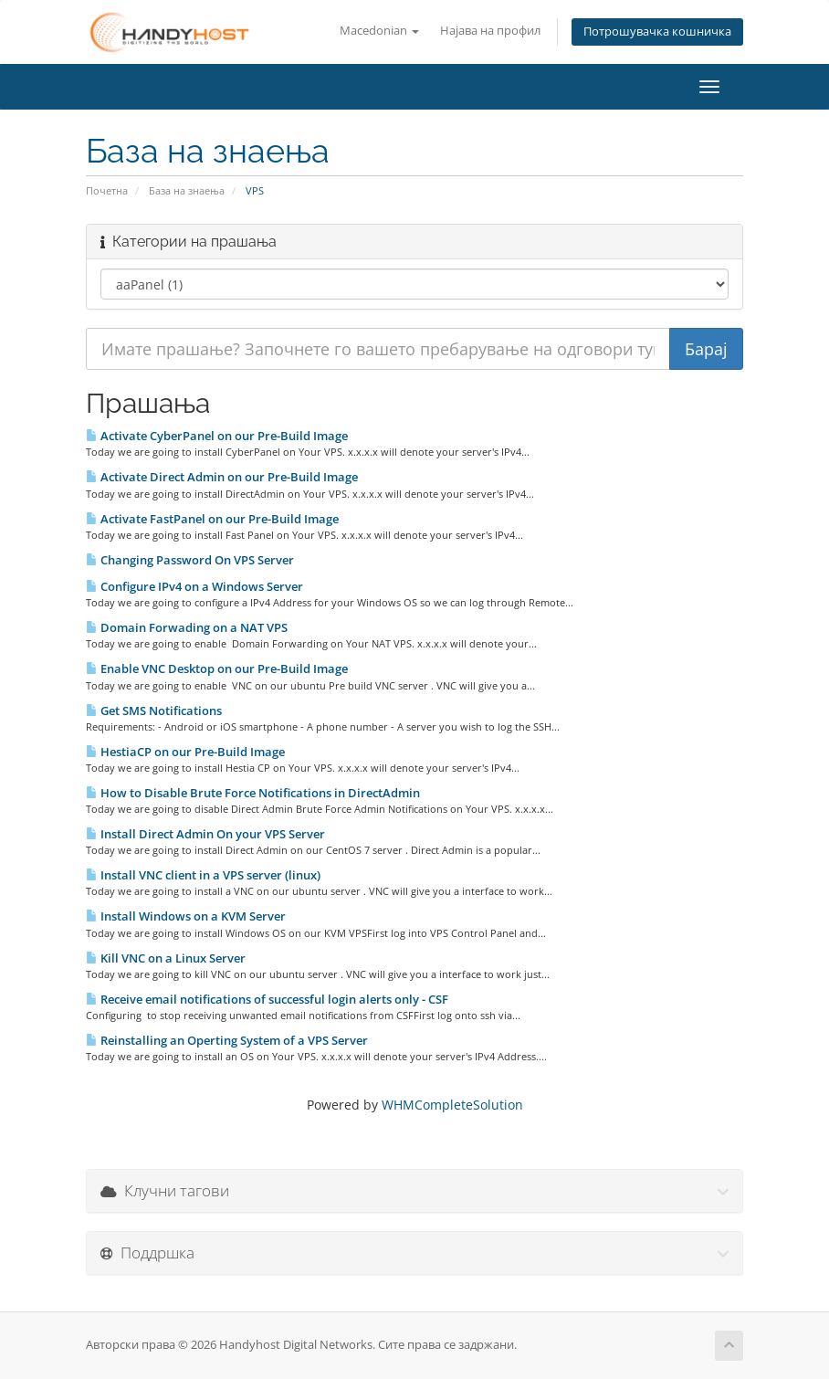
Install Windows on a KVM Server (186, 916)
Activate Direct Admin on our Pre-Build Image (222, 476)
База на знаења (187, 190)
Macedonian (379, 30)
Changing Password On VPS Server (190, 560)
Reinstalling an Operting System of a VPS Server (227, 1040)
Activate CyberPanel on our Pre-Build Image (217, 435)
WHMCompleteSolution (452, 1104)
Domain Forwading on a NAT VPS (187, 627)
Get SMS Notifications (154, 710)
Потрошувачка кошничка (657, 31)
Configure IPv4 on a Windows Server (194, 586)
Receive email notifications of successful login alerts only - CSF (267, 999)
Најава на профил (490, 30)
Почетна (107, 190)
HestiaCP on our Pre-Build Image (185, 751)
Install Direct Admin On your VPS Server (205, 834)
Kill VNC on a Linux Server (166, 958)
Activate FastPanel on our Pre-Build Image (212, 519)
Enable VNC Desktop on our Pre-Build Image (217, 668)
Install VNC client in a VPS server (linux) (203, 875)
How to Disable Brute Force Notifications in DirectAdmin (253, 792)
